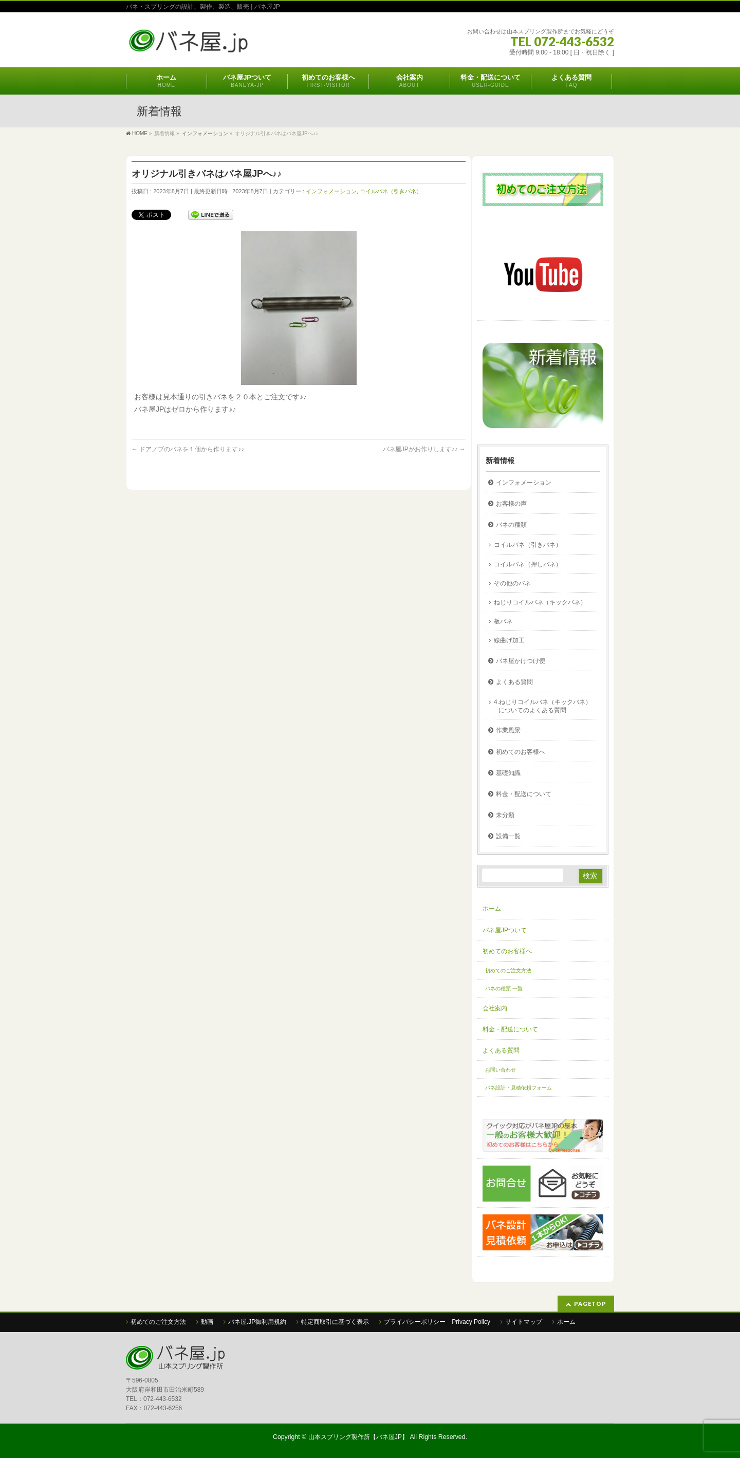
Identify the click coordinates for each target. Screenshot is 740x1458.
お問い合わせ (500, 1070)
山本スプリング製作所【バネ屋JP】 (358, 1437)
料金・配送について (523, 794)
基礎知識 (508, 773)
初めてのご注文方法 (508, 970)
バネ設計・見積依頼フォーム (518, 1088)
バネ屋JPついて (505, 930)
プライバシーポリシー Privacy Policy (437, 1321)
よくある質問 (514, 682)
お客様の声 (511, 503)
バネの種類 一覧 (504, 988)
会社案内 (495, 1008)
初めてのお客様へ (520, 751)
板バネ (503, 621)
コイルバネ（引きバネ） (391, 191)
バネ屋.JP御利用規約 (257, 1321)
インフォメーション (331, 191)
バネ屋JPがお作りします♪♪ (424, 449)
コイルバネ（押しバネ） (528, 564)
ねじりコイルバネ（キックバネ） (540, 602)
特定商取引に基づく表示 (335, 1321)
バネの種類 (511, 524)
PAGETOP (590, 1303)
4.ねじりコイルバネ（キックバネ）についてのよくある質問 (542, 706)
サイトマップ (523, 1321)
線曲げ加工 (509, 640)
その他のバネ (512, 583)
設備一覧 (508, 836)
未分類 (505, 815)
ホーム (492, 908)
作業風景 (508, 730)
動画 (207, 1321)
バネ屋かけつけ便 (520, 661)
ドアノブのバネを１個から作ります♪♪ (188, 449)
